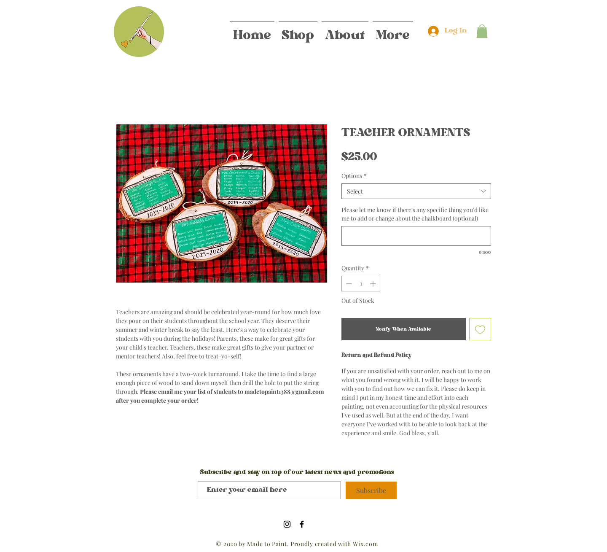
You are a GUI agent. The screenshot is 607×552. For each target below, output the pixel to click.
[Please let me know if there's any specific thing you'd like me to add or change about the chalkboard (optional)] (416, 236)
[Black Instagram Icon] (287, 524)
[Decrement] (348, 283)
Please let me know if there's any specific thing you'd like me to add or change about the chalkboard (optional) (415, 214)
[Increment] (373, 283)
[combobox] (416, 191)
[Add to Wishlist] (480, 329)
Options (354, 176)
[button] (482, 31)
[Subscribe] (371, 490)
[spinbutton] (360, 283)
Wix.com (365, 544)
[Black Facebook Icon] (301, 524)
